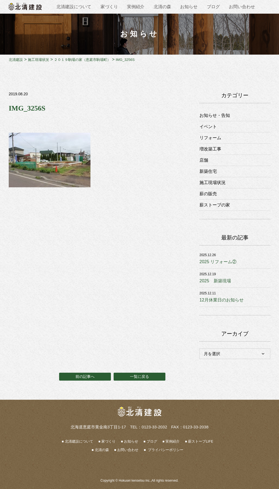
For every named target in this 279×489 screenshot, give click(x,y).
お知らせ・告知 (214, 115)
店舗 (203, 160)
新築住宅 (208, 171)
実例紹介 (135, 6)
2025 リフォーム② (217, 261)
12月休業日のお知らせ (221, 300)
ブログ (213, 6)
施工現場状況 (212, 182)
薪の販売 (208, 193)
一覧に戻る (139, 376)
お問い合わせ (242, 6)
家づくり (109, 6)
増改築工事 (210, 149)
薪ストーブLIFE (200, 441)
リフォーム (210, 137)
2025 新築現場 (215, 280)
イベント (208, 126)
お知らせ (189, 6)
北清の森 (162, 6)
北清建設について (73, 6)
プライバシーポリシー (165, 450)
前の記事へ (85, 376)
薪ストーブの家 (214, 205)
